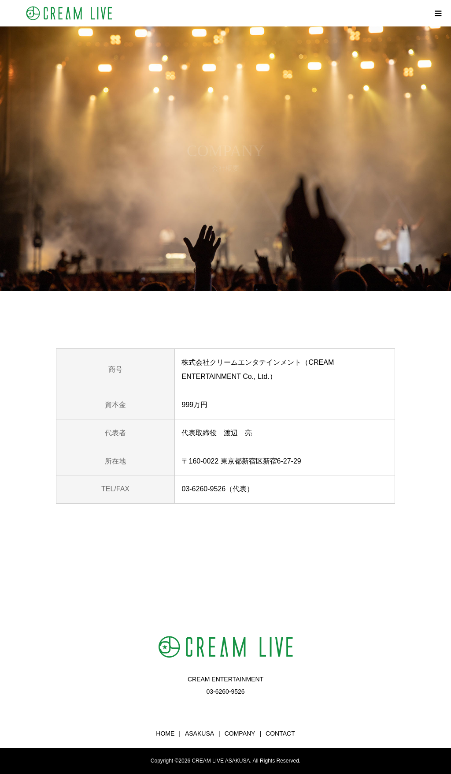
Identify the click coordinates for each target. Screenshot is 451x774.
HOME (165, 733)
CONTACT (280, 733)
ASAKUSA (199, 733)
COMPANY (240, 733)
